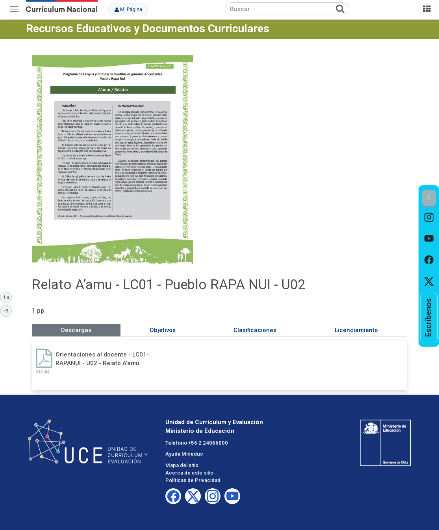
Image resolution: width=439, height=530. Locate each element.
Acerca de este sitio (189, 473)
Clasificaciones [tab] (254, 330)
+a (7, 297)
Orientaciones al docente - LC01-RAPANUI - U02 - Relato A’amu (102, 358)
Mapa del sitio (181, 465)
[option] (429, 217)
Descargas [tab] (76, 330)
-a (7, 310)
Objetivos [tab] (163, 330)
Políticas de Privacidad (192, 480)
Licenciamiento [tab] (356, 330)
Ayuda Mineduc (184, 454)
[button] (429, 198)
